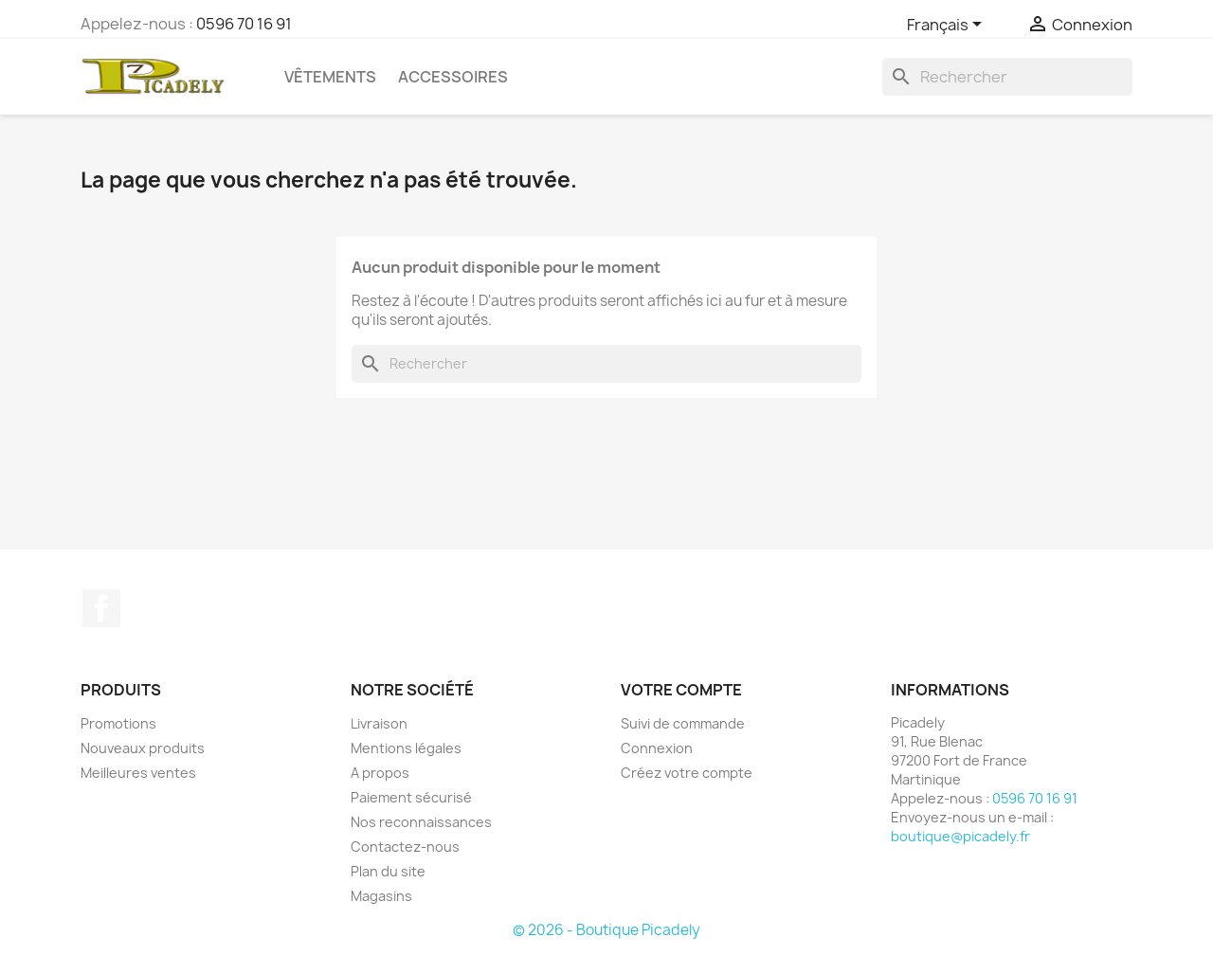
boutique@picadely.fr (960, 836)
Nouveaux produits (143, 748)
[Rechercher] (1007, 77)
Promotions (118, 723)
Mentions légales (406, 748)
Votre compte (681, 689)
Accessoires (453, 76)
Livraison (379, 723)
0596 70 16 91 (244, 23)
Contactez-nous (405, 847)
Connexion (657, 748)
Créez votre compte (686, 773)
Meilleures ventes (138, 773)
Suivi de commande (683, 723)
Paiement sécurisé (411, 797)
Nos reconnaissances (421, 822)
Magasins (381, 896)
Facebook (101, 608)
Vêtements (330, 76)
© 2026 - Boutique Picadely (606, 930)
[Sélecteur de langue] (947, 25)
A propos (380, 773)
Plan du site (388, 871)
